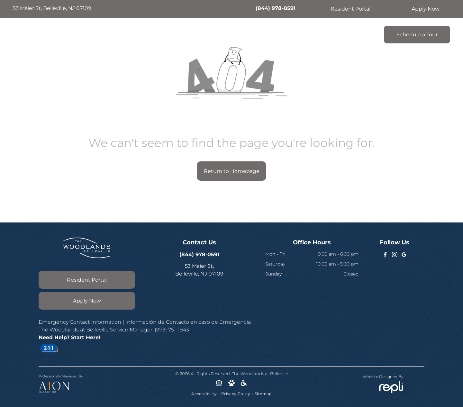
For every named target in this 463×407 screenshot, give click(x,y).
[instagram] (395, 255)
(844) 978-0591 (275, 8)
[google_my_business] (404, 255)
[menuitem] (154, 33)
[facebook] (385, 255)
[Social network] (219, 383)
